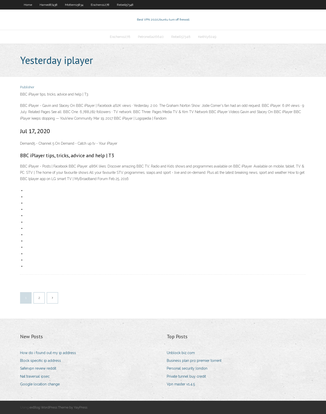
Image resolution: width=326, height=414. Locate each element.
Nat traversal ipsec (35, 376)
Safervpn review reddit (38, 368)
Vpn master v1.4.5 (181, 384)
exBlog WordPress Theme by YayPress (58, 407)
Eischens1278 (100, 5)
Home (28, 5)
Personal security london (187, 368)
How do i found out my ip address (48, 353)
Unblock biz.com (181, 353)
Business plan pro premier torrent (194, 361)
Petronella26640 (151, 37)
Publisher (27, 87)
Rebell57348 (125, 5)
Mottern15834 (74, 5)
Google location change (40, 384)
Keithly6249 (207, 37)
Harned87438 (48, 5)
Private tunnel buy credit (186, 376)
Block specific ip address (40, 361)
